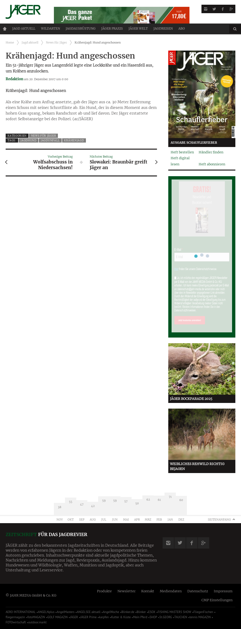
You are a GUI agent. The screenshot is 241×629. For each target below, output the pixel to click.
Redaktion (14, 79)
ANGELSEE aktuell (88, 612)
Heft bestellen (182, 152)
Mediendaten (171, 591)
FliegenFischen (203, 612)
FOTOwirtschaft (16, 622)
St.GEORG (166, 617)
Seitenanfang (219, 519)
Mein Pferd (140, 617)
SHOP (153, 617)
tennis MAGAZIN (200, 617)
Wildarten (50, 29)
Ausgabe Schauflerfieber (194, 143)
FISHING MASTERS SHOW (174, 612)
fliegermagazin (15, 617)
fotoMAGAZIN (36, 617)
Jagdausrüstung (81, 29)
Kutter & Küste (121, 617)
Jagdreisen (163, 29)
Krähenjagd (74, 140)
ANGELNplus (46, 612)
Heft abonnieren (212, 164)
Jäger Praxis (112, 29)
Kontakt (147, 591)
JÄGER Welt (138, 29)
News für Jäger (56, 42)
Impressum (223, 591)
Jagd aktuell (23, 29)
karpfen (104, 617)
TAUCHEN (180, 617)
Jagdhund (28, 140)
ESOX (151, 612)
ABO (181, 29)
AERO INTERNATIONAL (21, 612)
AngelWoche (111, 612)
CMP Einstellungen (217, 600)
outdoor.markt (37, 622)
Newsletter (126, 591)
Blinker (141, 612)
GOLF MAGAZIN (57, 617)
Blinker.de (127, 612)
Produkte (104, 591)
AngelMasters (65, 612)
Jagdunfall (50, 140)
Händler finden (211, 152)
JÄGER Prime (88, 617)
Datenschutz (197, 591)
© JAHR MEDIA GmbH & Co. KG (31, 595)
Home (4, 28)
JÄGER (74, 617)
